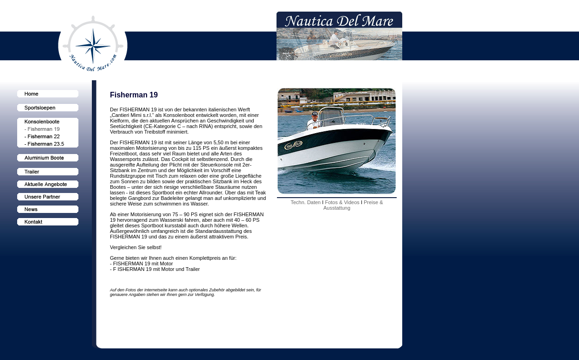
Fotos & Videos (342, 202)
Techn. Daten (306, 202)
